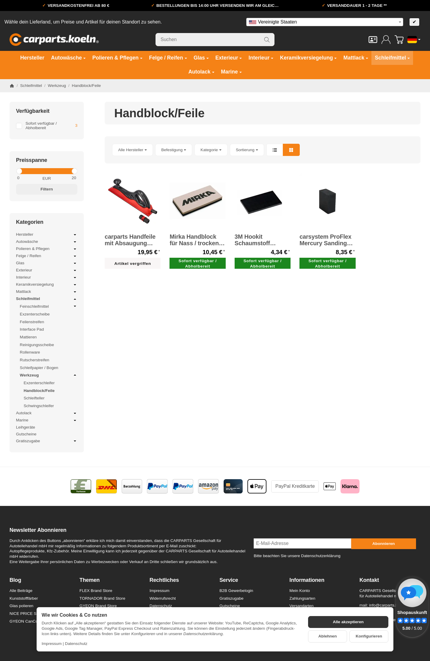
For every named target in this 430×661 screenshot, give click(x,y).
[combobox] (324, 22)
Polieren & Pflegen (46, 249)
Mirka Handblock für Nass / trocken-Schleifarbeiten (195, 239)
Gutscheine (26, 434)
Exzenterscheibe (35, 314)
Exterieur (46, 270)
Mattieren (28, 337)
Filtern (46, 189)
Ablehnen (327, 636)
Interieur (46, 277)
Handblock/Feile (38, 390)
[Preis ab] (30, 178)
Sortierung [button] (247, 150)
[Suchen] (215, 39)
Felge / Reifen (46, 256)
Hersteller (46, 234)
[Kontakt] (373, 39)
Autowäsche (46, 242)
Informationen (306, 580)
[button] (262, 150)
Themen (89, 580)
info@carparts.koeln (387, 605)
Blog (15, 580)
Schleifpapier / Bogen (39, 367)
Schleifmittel (46, 299)
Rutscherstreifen (34, 360)
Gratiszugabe (46, 441)
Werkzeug (49, 375)
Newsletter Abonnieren (38, 530)
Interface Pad (32, 329)
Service (228, 580)
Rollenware (30, 352)
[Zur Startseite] (54, 40)
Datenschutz (76, 643)
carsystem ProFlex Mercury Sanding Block (325, 239)
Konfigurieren (369, 636)
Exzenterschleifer (38, 383)
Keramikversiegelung (46, 284)
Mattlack (46, 292)
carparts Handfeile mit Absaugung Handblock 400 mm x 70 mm (131, 239)
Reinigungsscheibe (37, 345)
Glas (46, 263)
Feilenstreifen (32, 322)
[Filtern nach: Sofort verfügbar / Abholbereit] (46, 125)
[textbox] (325, 22)
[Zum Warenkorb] (399, 39)
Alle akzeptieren (348, 622)
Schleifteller (33, 398)
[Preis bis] (63, 178)
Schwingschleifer (38, 406)
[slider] (19, 171)
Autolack (46, 413)
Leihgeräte (25, 427)
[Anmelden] (386, 39)
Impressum (52, 643)
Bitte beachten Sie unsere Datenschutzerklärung (297, 556)
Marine (46, 420)
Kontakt (369, 580)
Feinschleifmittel (49, 306)
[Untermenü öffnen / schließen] (75, 234)
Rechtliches (164, 580)
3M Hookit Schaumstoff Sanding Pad (252, 239)
